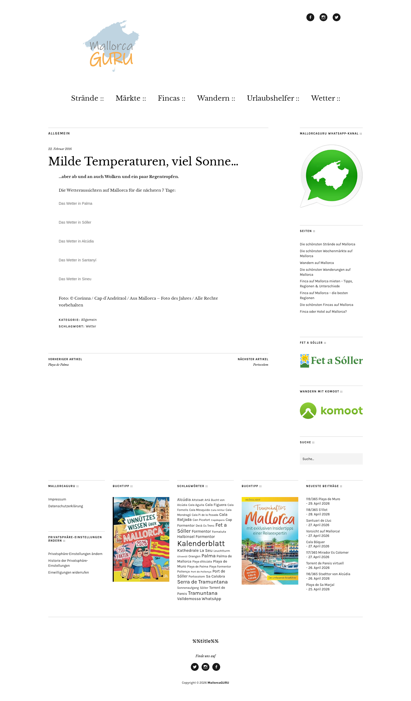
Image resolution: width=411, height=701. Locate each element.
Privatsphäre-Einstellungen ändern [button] (75, 554)
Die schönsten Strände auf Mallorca (327, 244)
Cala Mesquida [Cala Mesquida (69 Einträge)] (199, 510)
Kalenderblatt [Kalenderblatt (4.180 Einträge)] (201, 543)
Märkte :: (131, 98)
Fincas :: (171, 98)
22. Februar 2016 (60, 149)
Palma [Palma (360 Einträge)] (209, 556)
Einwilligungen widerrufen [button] (68, 572)
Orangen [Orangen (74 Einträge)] (194, 556)
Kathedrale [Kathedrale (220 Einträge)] (188, 550)
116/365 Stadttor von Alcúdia (328, 574)
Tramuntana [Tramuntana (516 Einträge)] (203, 593)
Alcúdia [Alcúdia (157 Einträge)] (184, 499)
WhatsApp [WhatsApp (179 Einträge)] (211, 598)
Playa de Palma (65, 362)
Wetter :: (325, 98)
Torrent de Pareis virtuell (325, 563)
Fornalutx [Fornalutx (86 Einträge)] (219, 531)
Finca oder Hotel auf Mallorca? (323, 312)
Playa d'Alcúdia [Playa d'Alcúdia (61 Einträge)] (202, 561)
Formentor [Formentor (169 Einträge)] (201, 531)
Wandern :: (216, 98)
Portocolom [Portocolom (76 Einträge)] (196, 576)
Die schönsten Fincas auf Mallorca (326, 305)
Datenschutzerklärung (65, 506)
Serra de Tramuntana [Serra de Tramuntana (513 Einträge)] (202, 582)
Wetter (91, 326)
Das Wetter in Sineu (75, 279)
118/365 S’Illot (316, 510)
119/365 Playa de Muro (323, 499)
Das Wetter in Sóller (75, 222)
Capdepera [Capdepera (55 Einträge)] (218, 520)
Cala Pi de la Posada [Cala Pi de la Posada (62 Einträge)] (205, 515)
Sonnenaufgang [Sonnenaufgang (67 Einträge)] (188, 588)
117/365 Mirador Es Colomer (327, 552)
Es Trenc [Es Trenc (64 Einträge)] (208, 525)
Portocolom (253, 362)
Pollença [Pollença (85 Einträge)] (183, 571)
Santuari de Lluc (318, 520)
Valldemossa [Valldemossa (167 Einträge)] (189, 598)
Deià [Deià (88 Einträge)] (199, 525)
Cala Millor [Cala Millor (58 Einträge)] (218, 510)
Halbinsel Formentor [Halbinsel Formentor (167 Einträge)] (196, 536)
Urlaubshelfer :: (273, 98)
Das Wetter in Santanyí (77, 260)
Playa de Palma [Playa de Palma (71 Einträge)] (197, 566)
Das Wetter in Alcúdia (76, 241)
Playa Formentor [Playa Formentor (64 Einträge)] (220, 566)
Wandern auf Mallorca (317, 263)
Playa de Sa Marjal (320, 585)
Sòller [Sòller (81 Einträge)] (204, 588)
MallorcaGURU (218, 682)
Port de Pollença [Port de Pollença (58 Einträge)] (201, 571)
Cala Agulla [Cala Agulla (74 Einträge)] (196, 505)
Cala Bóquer (315, 542)
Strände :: (87, 98)
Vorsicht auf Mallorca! (323, 531)
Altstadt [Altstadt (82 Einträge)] (198, 500)
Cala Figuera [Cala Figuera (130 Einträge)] (215, 505)
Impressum (57, 499)
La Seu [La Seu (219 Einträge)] (206, 550)
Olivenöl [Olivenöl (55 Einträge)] (182, 556)
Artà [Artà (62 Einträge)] (207, 500)
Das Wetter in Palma (75, 203)
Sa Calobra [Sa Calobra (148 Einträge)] (215, 576)
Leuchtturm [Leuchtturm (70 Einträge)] (222, 551)
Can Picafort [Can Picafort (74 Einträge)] (201, 520)
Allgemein (59, 133)
